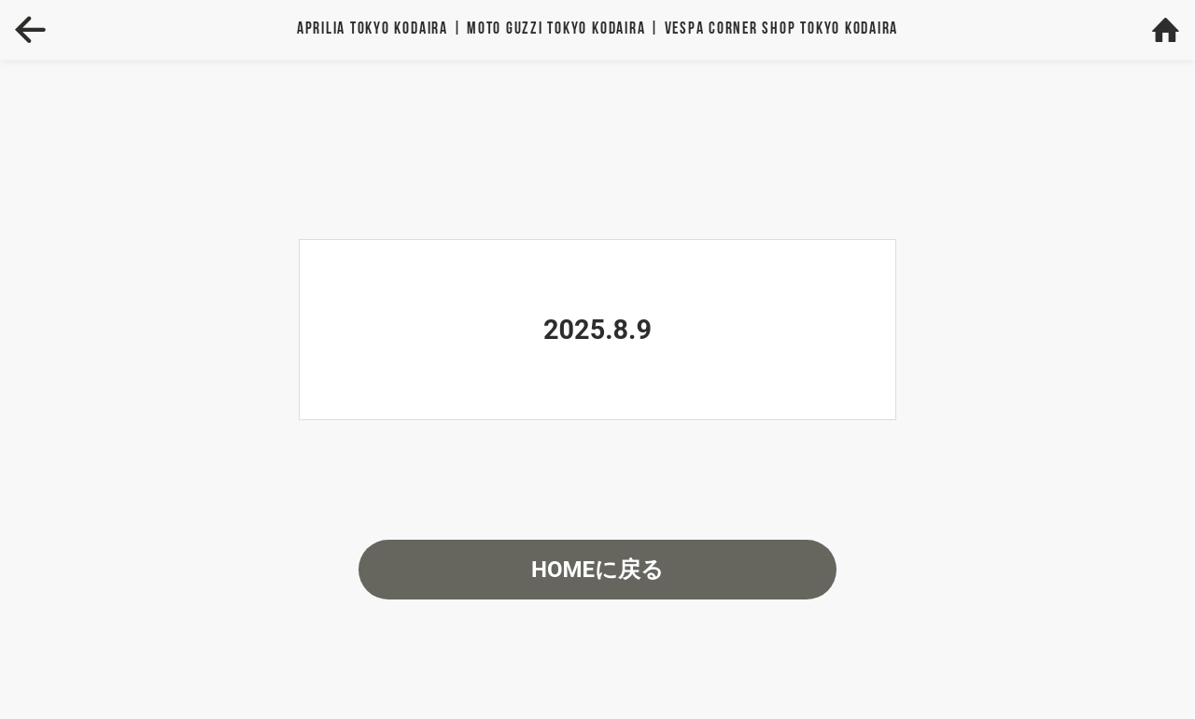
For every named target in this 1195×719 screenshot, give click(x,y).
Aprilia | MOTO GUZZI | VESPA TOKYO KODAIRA (597, 29)
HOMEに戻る (597, 570)
